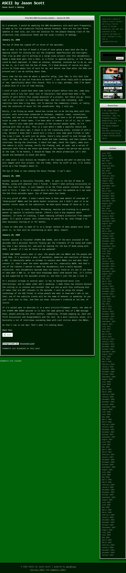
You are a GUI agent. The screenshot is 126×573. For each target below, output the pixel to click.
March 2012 (107, 309)
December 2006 (108, 460)
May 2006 (106, 477)
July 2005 (106, 502)
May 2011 (106, 332)
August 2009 (107, 379)
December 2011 (108, 314)
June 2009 (106, 384)
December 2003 (108, 550)
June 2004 (106, 535)
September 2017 (108, 186)
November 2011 (108, 317)
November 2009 (108, 372)
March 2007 (107, 452)
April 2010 (107, 362)
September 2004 (108, 528)
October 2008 (107, 404)
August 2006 (107, 470)
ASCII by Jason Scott (23, 3)
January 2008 (107, 427)
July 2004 (106, 532)
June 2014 (106, 254)
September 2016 (108, 201)
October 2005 (107, 495)
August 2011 (107, 324)
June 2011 (106, 329)
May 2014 (106, 256)
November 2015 (108, 219)
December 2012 (108, 289)
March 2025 (107, 156)
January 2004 (107, 548)
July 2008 (106, 412)
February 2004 (108, 545)
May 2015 (106, 229)
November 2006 (108, 462)
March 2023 (107, 173)
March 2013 (107, 284)
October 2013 (107, 269)
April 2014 (107, 259)
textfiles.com (107, 34)
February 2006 (108, 485)
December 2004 (108, 520)
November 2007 (108, 432)
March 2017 (107, 191)
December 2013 (108, 264)
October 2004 (107, 525)
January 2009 (107, 397)
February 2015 (108, 234)
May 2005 (106, 507)
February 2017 (108, 193)
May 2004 (106, 538)
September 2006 (108, 467)
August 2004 (107, 530)
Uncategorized (27, 344)
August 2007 (107, 440)
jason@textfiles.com (109, 41)
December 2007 (108, 430)
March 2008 (107, 422)
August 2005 (107, 500)
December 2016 (108, 196)
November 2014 (108, 241)
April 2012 (107, 306)
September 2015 (108, 221)
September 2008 (108, 407)
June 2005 (106, 505)
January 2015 (107, 236)
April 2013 (107, 281)
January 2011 (107, 342)
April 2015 (107, 231)
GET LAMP (115, 29)
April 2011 (107, 334)
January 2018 (107, 183)
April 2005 (107, 510)
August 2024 (107, 158)
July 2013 (106, 276)
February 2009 (108, 394)
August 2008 (107, 409)
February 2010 (108, 364)
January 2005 (107, 517)
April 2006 (107, 480)
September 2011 (108, 321)
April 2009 (107, 389)
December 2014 (108, 239)
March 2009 (107, 392)
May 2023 (106, 171)
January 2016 (107, 216)
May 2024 (106, 161)
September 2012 (108, 296)
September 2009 (108, 377)
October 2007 (107, 435)
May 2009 (106, 387)
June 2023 (106, 168)
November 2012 (108, 291)
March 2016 (107, 211)
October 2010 (107, 349)
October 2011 (107, 319)
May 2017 (106, 189)
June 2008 (106, 414)
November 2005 (108, 492)
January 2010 (107, 367)
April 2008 (107, 420)
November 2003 (108, 553)
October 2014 (107, 244)
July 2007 (106, 442)
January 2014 (107, 261)
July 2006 (106, 472)
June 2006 (106, 475)
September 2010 (108, 352)
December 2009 (108, 369)
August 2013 (107, 274)
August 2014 (107, 249)
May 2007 (106, 447)
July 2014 (106, 251)
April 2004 (107, 540)
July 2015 (106, 226)
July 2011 (106, 327)
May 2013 (106, 279)
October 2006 (107, 465)
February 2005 (108, 515)
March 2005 (107, 512)
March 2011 (107, 337)
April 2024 (107, 163)
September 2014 (108, 246)
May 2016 (106, 209)
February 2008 (108, 424)
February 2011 (108, 339)
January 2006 (107, 487)
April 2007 (107, 450)
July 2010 (106, 357)
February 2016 (108, 214)
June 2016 (106, 206)
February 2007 (108, 455)
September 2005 (108, 497)
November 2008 (108, 402)
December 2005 (108, 490)
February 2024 (108, 166)
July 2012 (106, 299)
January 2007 (107, 457)
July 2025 (106, 153)
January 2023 (107, 178)
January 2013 (107, 286)
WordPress (71, 567)
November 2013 (108, 266)
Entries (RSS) (37, 570)
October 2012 (107, 294)
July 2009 (106, 382)
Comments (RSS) (58, 570)
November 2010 (108, 347)
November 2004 (108, 522)
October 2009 (107, 374)
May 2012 (106, 304)
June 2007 (106, 445)
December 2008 (108, 399)
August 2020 (107, 181)
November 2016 (108, 198)
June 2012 (106, 301)
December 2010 (108, 344)
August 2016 (107, 204)
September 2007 (108, 437)
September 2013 (108, 271)
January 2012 (107, 312)
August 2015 (107, 224)
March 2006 (107, 482)
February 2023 (108, 176)
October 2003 (107, 555)
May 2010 (106, 359)
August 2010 (107, 354)
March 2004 (107, 543)
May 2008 (106, 417)
